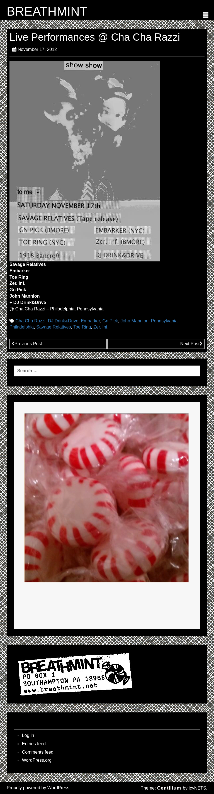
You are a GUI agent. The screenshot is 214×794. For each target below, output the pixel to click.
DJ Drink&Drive (63, 320)
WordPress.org (37, 760)
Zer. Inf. (100, 327)
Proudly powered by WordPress (38, 787)
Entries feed (34, 743)
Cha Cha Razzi (30, 320)
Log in (28, 735)
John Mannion (134, 320)
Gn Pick (110, 320)
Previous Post (26, 343)
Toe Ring (82, 327)
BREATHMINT (47, 11)
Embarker (90, 320)
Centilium (169, 788)
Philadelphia (21, 327)
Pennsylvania (164, 320)
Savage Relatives (53, 327)
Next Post (191, 343)
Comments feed (38, 752)
